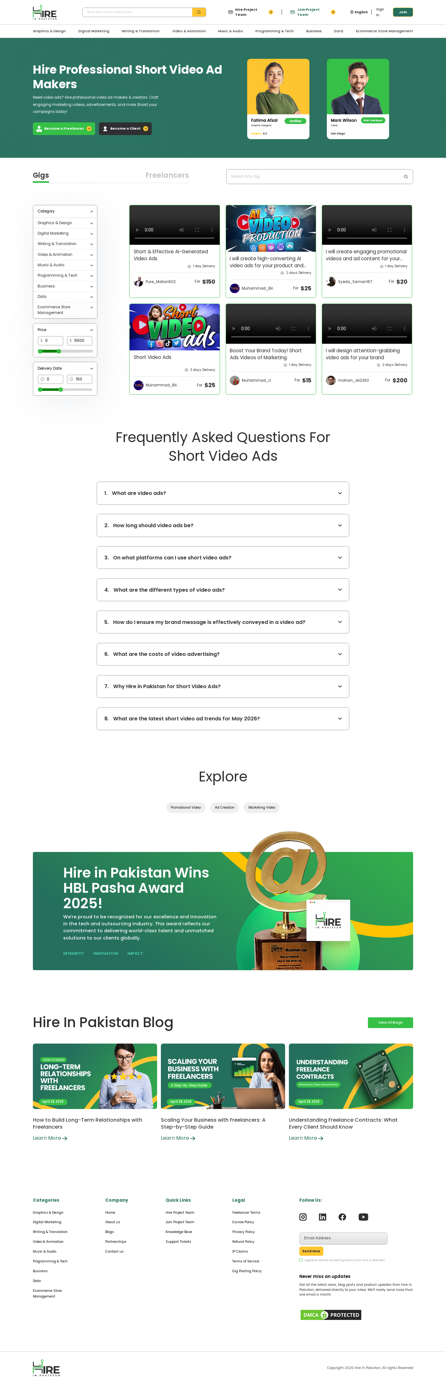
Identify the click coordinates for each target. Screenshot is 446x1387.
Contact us (114, 1251)
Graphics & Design (49, 31)
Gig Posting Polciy (247, 1271)
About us (112, 1222)
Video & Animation (189, 31)
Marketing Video (261, 807)
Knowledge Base (179, 1232)
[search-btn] (199, 12)
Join (403, 12)
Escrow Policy (243, 1222)
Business (314, 31)
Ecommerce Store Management (384, 31)
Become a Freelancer (64, 129)
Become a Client (125, 129)
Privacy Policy (243, 1232)
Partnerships (115, 1241)
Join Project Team (180, 1222)
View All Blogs (390, 1022)
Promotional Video (186, 807)
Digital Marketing (93, 31)
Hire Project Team (180, 1212)
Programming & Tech (274, 31)
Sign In (380, 12)
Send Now (311, 1251)
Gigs (41, 175)
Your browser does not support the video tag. (175, 225)
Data (338, 31)
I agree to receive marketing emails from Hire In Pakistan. (345, 1260)
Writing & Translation (141, 31)
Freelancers (167, 175)
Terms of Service (245, 1261)
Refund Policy (243, 1241)
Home (110, 1212)
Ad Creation (225, 807)
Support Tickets (178, 1241)
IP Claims (240, 1251)
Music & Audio (230, 31)
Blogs (109, 1232)
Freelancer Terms (246, 1212)
